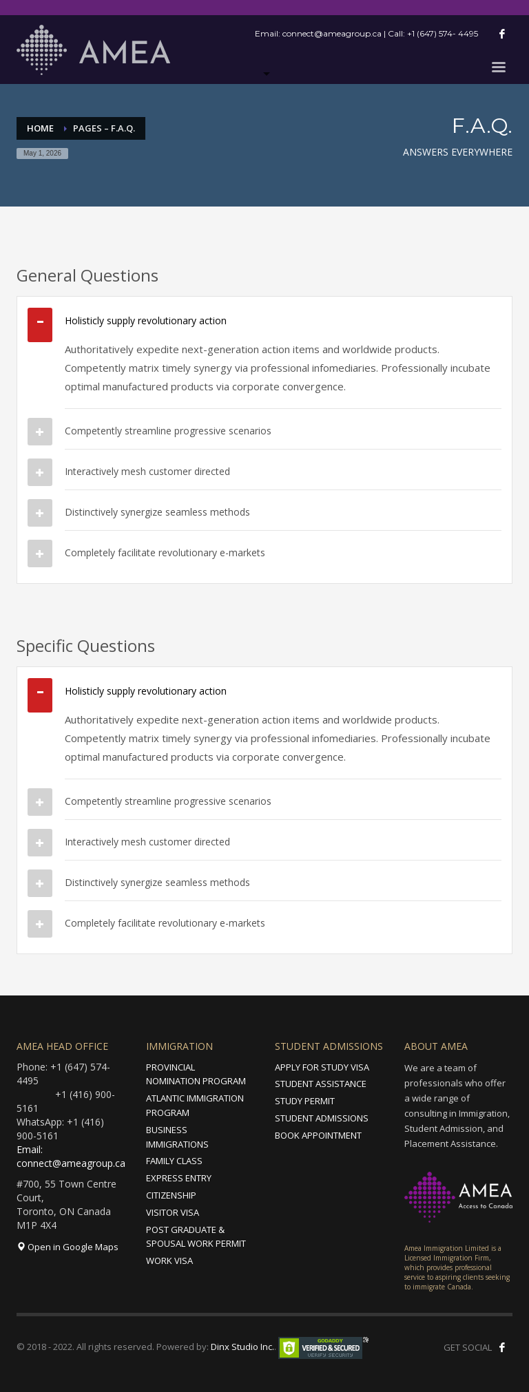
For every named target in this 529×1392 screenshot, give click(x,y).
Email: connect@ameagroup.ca (71, 1156)
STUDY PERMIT (305, 1101)
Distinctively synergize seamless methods (157, 511)
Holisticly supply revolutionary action (146, 320)
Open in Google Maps (67, 1247)
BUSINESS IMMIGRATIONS (177, 1137)
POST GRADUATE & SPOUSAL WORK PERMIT (196, 1236)
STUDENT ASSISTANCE (320, 1083)
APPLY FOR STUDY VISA (322, 1067)
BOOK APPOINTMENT (318, 1135)
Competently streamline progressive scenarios (168, 430)
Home (40, 128)
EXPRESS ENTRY (178, 1178)
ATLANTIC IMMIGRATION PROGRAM (195, 1105)
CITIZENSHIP (171, 1195)
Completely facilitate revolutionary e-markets (165, 552)
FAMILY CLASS (174, 1160)
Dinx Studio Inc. (242, 1346)
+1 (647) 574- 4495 (442, 33)
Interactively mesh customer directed (147, 471)
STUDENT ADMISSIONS (322, 1118)
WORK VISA (169, 1260)
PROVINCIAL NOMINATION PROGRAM (196, 1074)
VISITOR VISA (172, 1212)
